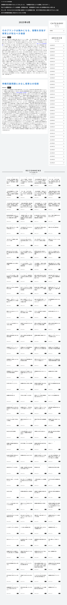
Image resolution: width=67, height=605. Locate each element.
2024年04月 (52, 120)
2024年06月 (52, 113)
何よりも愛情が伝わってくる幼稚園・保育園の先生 (14, 7)
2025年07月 (52, 74)
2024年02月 (52, 126)
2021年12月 (52, 130)
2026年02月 (52, 55)
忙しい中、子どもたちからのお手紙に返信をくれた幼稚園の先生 (18, 10)
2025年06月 (52, 78)
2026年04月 (52, 48)
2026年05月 (52, 45)
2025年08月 (52, 71)
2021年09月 (52, 140)
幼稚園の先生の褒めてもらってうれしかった (13, 4)
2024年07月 (52, 110)
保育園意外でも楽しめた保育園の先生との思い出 (42, 7)
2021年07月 (52, 146)
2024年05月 (52, 117)
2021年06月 (52, 149)
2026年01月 (52, 58)
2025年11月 (52, 64)
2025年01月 (52, 91)
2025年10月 (52, 68)
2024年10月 (52, 100)
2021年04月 (52, 156)
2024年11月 (52, 97)
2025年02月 (52, 87)
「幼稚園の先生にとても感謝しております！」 (38, 4)
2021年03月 (52, 159)
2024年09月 (52, 104)
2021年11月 (52, 133)
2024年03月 (52, 123)
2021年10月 (52, 136)
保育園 (51, 30)
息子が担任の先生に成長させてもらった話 (47, 10)
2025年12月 (52, 61)
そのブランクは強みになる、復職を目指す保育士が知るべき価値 (24, 32)
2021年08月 (52, 143)
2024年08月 (52, 107)
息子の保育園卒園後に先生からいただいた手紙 (13, 13)
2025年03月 (52, 84)
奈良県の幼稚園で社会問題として (22, 92)
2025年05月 (52, 81)
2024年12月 (52, 94)
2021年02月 (52, 162)
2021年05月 (52, 153)
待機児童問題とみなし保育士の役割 (20, 83)
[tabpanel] (12, 182)
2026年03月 (52, 51)
